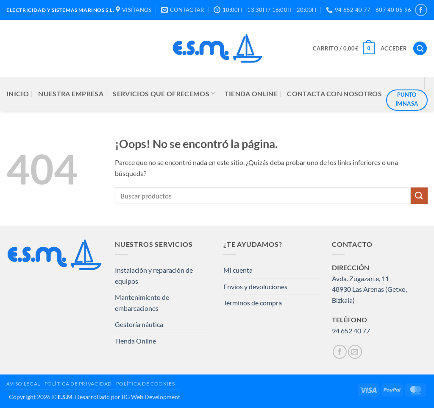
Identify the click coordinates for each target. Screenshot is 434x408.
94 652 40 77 (351, 331)
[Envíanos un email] (355, 352)
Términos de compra (252, 303)
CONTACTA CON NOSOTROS (334, 93)
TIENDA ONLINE (251, 93)
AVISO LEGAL (23, 383)
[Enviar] (419, 195)
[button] (344, 48)
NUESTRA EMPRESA (70, 93)
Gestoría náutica (139, 324)
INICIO (17, 93)
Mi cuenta (238, 270)
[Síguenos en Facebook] (421, 10)
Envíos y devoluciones (255, 286)
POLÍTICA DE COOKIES (145, 383)
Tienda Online (135, 341)
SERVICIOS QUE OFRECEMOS (164, 93)
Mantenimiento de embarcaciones (142, 302)
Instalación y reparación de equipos (154, 275)
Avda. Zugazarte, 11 (360, 278)
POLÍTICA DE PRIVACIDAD (78, 383)
